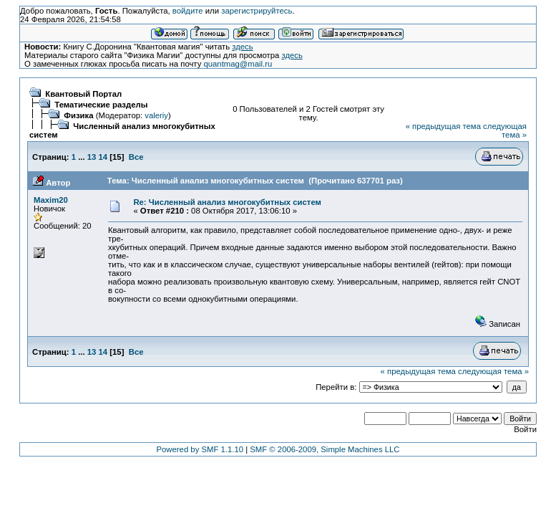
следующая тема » (505, 130)
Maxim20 (51, 200)
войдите (187, 10)
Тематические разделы (100, 104)
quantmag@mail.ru (237, 63)
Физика (78, 115)
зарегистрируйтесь (256, 10)
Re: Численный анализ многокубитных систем (227, 202)
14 (103, 157)
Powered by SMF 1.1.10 (200, 449)
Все (136, 157)
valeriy (156, 115)
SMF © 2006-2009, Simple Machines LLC (324, 449)
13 (92, 157)
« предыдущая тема (443, 126)
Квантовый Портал (83, 94)
